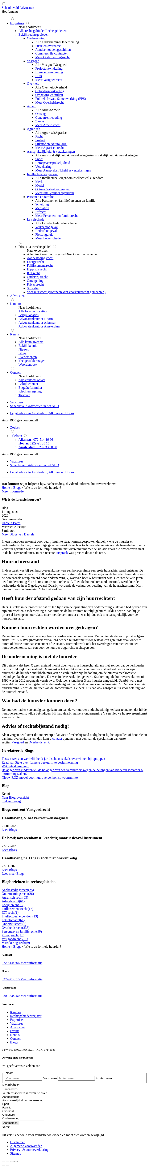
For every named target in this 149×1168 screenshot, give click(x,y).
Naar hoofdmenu (29, 27)
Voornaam (50, 1078)
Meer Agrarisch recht (49, 147)
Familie (23, 1108)
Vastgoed (17, 742)
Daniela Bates (11, 523)
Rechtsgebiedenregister (25, 1016)
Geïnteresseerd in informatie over (24, 1093)
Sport (23, 1104)
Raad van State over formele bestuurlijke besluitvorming (40, 762)
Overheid (23, 1111)
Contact (15, 1038)
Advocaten (17, 1027)
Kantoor (15, 1012)
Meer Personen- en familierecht (56, 215)
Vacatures (16, 1023)
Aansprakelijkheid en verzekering (23, 1100)
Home (6, 487)
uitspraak (61, 553)
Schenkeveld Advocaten (18, 7)
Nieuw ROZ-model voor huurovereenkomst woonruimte (40, 777)
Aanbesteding (23, 1097)
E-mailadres (11, 1085)
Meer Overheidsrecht (49, 102)
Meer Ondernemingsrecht (52, 57)
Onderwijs (23, 1115)
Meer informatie (31, 963)
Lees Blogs (9, 830)
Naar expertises (37, 250)
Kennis (15, 1035)
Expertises (17, 1019)
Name (6, 1127)
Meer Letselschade (48, 238)
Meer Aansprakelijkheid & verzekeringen (63, 170)
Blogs (17, 487)
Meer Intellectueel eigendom (54, 193)
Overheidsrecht (39, 742)
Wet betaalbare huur (15, 766)
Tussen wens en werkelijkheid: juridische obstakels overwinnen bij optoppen (53, 758)
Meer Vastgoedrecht (48, 80)
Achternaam (103, 1078)
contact (57, 738)
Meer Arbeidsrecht (48, 125)
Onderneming (23, 1118)
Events (14, 1031)
